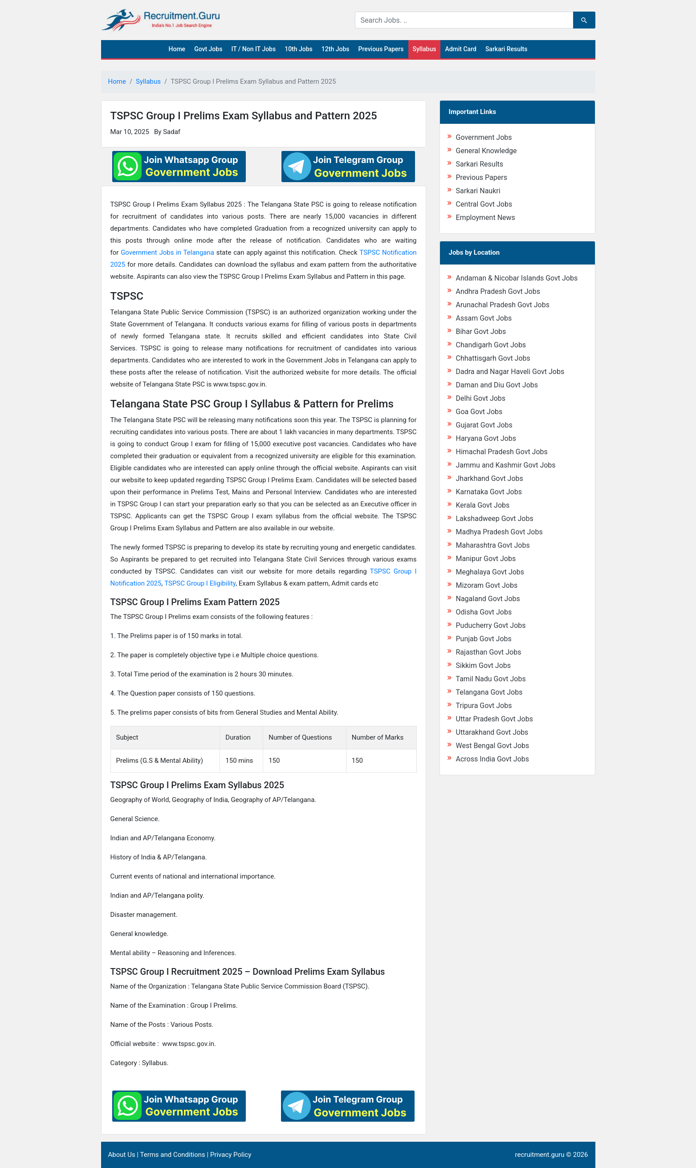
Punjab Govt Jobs (484, 639)
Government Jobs (484, 137)
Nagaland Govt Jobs (488, 598)
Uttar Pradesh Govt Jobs (494, 719)
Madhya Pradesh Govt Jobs (499, 532)
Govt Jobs (208, 49)
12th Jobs (336, 49)
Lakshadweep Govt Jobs (494, 518)
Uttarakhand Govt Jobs (492, 732)
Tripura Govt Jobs (484, 705)
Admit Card (460, 49)
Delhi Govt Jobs (481, 398)
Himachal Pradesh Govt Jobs (502, 452)
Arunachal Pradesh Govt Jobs (502, 305)
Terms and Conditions (172, 1155)
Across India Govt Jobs (492, 759)
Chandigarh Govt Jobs (491, 345)
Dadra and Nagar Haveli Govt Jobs (510, 371)
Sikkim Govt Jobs (483, 665)
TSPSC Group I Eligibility (200, 583)
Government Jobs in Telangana (167, 252)
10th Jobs (299, 49)
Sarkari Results (506, 49)
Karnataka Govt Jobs (489, 492)
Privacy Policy (230, 1155)
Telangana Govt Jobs (489, 692)
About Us (121, 1155)
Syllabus (424, 49)
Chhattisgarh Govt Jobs (493, 358)
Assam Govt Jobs (484, 318)
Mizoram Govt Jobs (487, 585)
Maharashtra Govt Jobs (493, 545)
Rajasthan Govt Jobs (488, 652)
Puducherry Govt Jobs (491, 625)
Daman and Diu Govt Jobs (497, 385)
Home (177, 49)
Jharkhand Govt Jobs (489, 478)
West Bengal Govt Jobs (492, 745)
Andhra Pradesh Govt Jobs (498, 291)
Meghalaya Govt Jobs (490, 572)
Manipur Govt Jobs (486, 558)
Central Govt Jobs (484, 204)
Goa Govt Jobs (479, 411)
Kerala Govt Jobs (483, 505)
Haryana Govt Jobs (486, 438)
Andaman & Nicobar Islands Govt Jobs (517, 278)
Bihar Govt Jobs (481, 331)
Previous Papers (380, 49)
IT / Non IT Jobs (253, 49)
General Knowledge (486, 151)
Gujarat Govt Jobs (484, 425)
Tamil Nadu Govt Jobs (491, 679)
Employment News (485, 217)
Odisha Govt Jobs (484, 612)
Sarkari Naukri (478, 191)
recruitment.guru (540, 1155)
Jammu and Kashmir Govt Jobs (506, 465)
